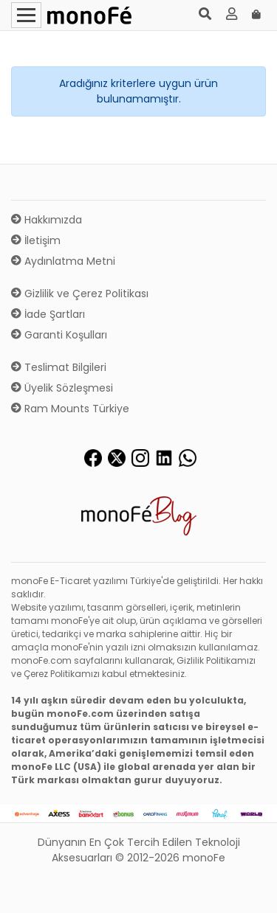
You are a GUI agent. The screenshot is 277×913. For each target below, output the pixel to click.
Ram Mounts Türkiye (70, 408)
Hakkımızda (46, 219)
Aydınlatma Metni (63, 261)
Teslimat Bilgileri (58, 367)
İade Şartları (48, 314)
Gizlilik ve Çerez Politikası (79, 293)
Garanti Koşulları (59, 334)
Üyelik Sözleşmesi (62, 388)
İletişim (36, 240)
